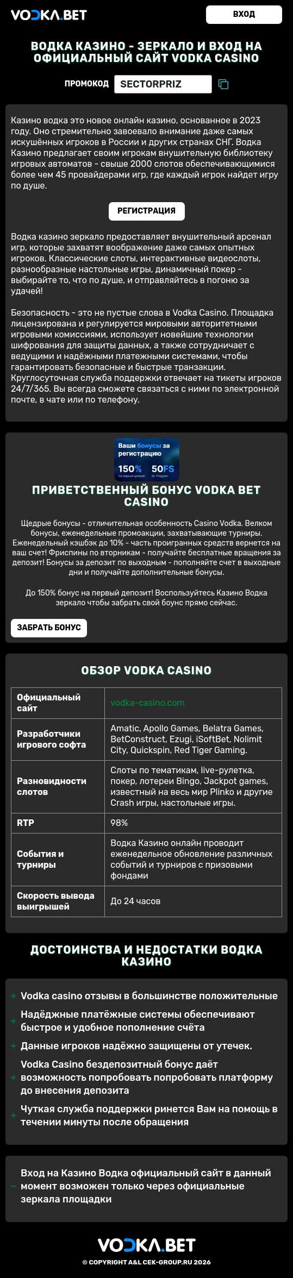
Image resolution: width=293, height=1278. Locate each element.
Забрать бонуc (49, 627)
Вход (244, 14)
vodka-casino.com (147, 703)
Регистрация (146, 211)
